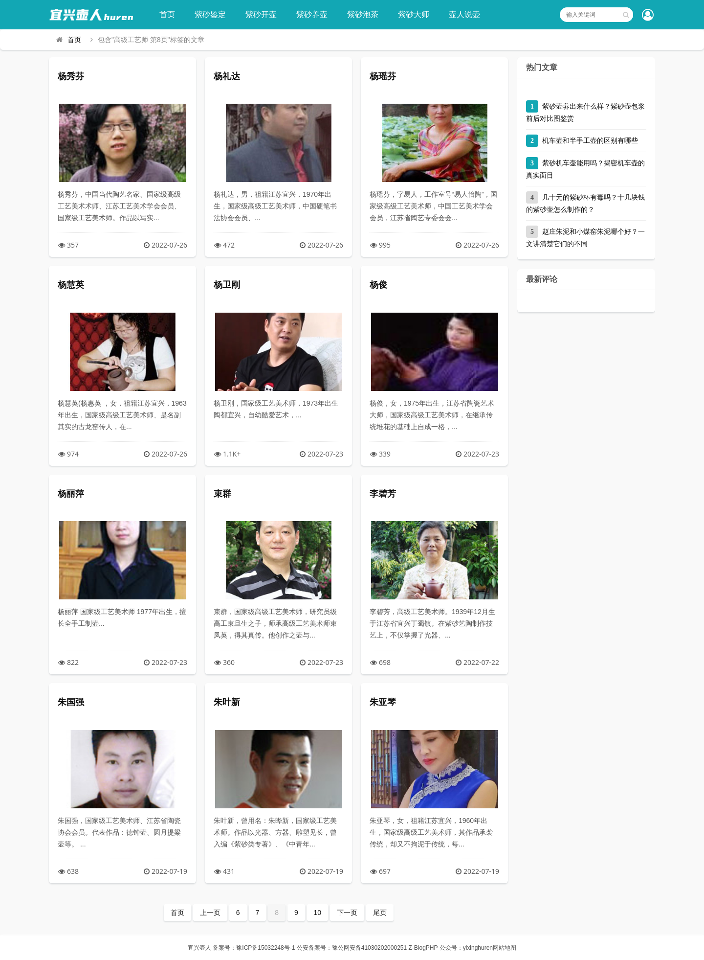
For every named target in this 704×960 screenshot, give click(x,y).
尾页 (380, 912)
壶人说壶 (464, 14)
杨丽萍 (71, 494)
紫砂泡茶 (362, 14)
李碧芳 (383, 494)
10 (318, 912)
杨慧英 (71, 285)
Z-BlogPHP (423, 947)
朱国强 (71, 702)
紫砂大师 (413, 14)
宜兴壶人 (199, 947)
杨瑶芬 (383, 76)
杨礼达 (227, 76)
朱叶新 (227, 702)
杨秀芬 (71, 76)
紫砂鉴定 (210, 14)
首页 (167, 14)
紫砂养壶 (312, 14)
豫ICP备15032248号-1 (265, 947)
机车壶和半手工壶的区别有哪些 (590, 140)
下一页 (347, 912)
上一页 (210, 912)
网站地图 (504, 947)
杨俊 (378, 285)
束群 (222, 494)
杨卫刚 (227, 285)
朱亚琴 (383, 702)
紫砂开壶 (261, 14)
